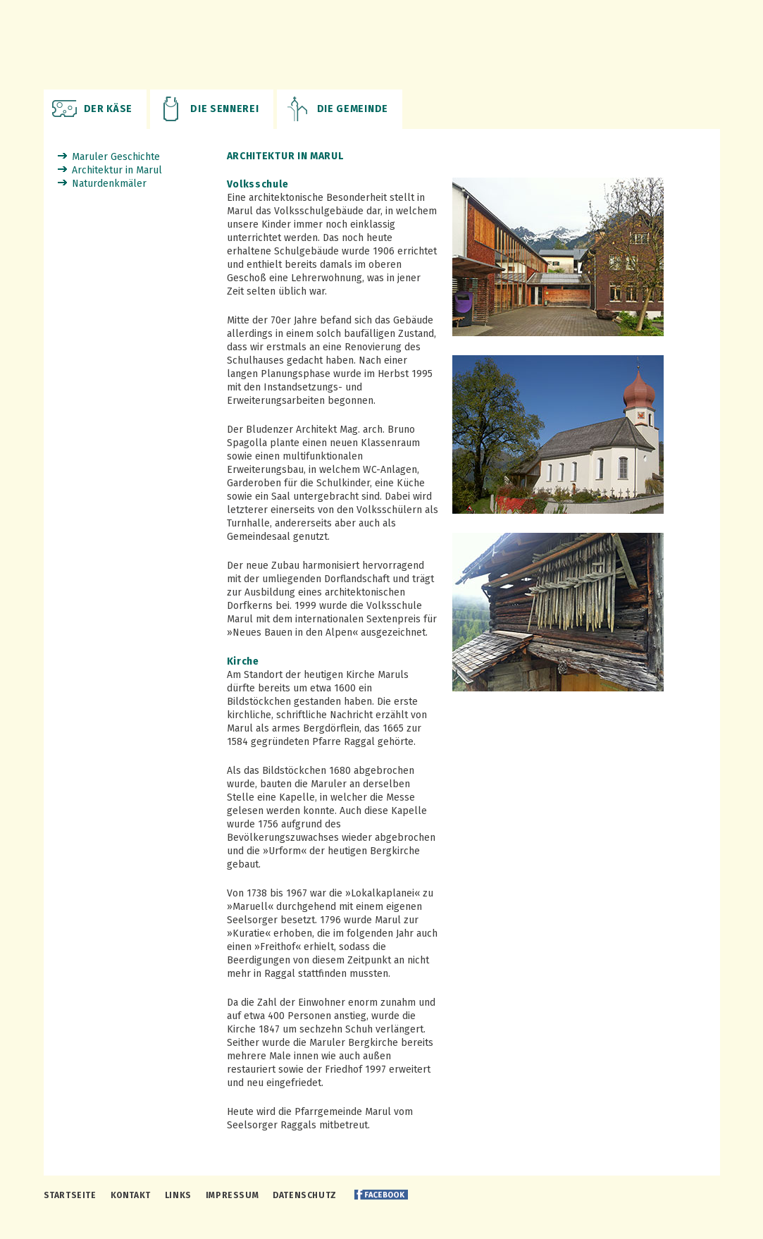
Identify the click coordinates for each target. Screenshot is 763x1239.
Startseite (70, 1195)
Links (178, 1195)
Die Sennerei (224, 109)
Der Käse (108, 109)
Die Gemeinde (352, 109)
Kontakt (131, 1195)
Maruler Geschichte (116, 157)
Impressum (232, 1195)
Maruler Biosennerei (382, 45)
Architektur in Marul (117, 170)
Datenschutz (305, 1195)
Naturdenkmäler (109, 184)
